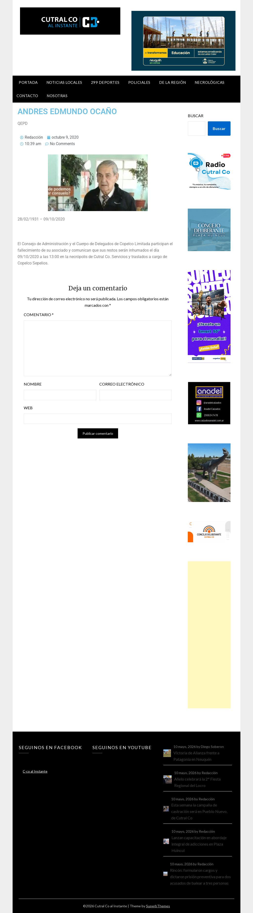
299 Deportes (105, 82)
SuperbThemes (158, 906)
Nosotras (57, 95)
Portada (28, 82)
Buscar (195, 115)
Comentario (39, 314)
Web (28, 407)
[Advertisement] (209, 634)
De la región (172, 82)
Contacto (27, 95)
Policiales (139, 82)
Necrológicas (210, 82)
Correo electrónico (121, 384)
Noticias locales (64, 82)
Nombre (33, 384)
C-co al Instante (35, 771)
